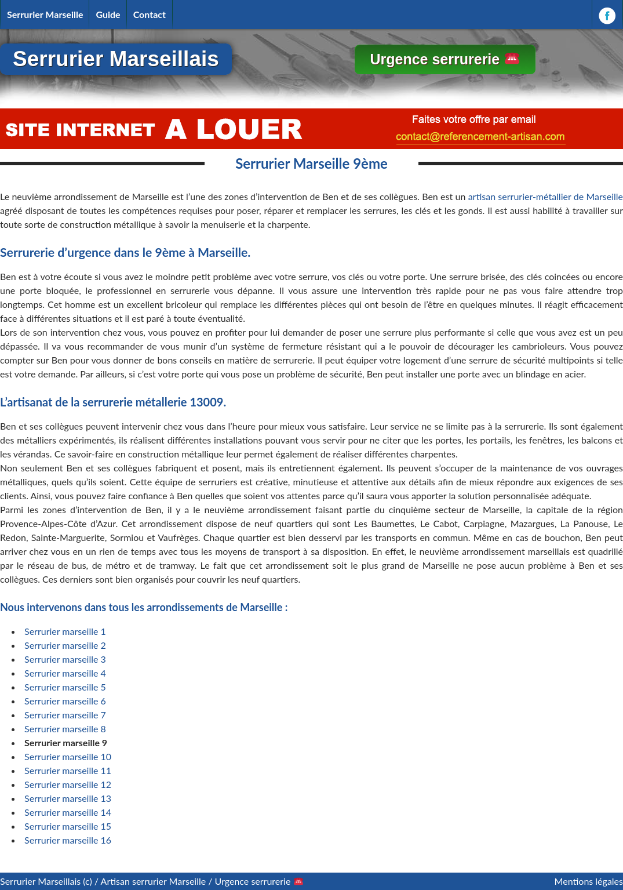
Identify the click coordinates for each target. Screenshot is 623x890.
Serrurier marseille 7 (65, 714)
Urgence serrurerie (444, 59)
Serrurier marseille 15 (67, 825)
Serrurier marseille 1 (65, 631)
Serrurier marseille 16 (67, 839)
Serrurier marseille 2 (65, 645)
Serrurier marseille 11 (67, 770)
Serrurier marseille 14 (67, 812)
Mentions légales (589, 881)
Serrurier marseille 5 (65, 686)
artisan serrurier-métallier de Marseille (545, 196)
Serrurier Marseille (45, 14)
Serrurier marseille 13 (67, 798)
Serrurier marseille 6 (65, 700)
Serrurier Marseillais (116, 59)
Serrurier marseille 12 (67, 784)
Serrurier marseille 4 (65, 672)
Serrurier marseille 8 (65, 728)
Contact (149, 14)
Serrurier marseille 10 (67, 756)
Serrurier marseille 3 (65, 658)
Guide (108, 14)
